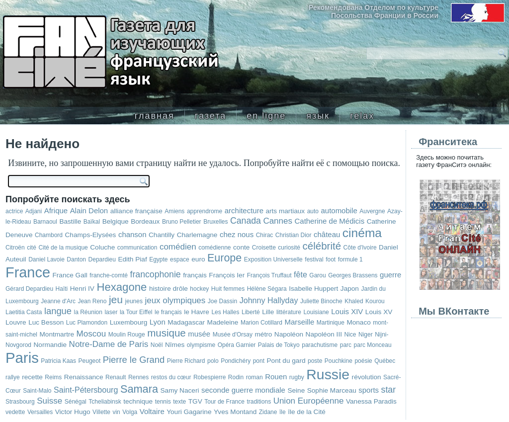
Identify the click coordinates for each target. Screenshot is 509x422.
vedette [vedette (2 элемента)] (15, 412)
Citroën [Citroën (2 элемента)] (15, 247)
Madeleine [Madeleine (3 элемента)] (223, 322)
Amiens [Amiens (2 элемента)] (174, 211)
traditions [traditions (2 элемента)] (259, 401)
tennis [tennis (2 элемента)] (163, 401)
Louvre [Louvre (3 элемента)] (15, 322)
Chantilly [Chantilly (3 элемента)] (161, 235)
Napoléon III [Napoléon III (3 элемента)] (324, 334)
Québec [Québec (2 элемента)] (384, 360)
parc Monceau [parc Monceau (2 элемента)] (373, 344)
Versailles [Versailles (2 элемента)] (40, 412)
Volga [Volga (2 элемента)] (129, 412)
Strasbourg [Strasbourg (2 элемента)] (20, 401)
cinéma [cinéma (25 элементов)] (362, 233)
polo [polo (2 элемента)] (213, 360)
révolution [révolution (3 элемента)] (366, 377)
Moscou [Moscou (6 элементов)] (91, 333)
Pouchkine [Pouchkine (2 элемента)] (338, 360)
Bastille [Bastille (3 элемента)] (70, 221)
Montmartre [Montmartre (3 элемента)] (57, 334)
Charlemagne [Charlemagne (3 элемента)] (197, 235)
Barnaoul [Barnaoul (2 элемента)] (45, 221)
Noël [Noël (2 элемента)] (157, 344)
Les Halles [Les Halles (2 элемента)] (225, 312)
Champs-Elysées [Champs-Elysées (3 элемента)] (90, 235)
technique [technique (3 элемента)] (138, 401)
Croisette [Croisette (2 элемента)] (264, 247)
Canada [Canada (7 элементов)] (245, 221)
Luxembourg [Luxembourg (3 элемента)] (129, 322)
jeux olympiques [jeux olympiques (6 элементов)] (175, 300)
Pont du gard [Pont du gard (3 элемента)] (286, 360)
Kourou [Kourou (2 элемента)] (375, 301)
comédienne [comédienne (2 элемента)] (214, 247)
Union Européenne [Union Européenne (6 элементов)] (308, 401)
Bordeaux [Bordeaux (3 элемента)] (145, 221)
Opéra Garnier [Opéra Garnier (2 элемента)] (237, 344)
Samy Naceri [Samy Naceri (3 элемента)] (180, 390)
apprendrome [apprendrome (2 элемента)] (204, 211)
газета (211, 116)
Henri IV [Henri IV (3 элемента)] (82, 288)
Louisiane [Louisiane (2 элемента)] (316, 312)
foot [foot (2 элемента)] (331, 259)
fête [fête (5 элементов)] (300, 274)
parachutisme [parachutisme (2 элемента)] (320, 344)
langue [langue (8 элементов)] (58, 311)
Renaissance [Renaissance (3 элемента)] (83, 377)
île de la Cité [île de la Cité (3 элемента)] (307, 412)
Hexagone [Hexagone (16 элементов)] (121, 287)
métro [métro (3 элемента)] (263, 334)
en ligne (266, 116)
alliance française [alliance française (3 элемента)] (136, 211)
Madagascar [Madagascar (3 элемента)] (186, 322)
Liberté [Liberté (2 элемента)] (251, 312)
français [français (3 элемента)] (195, 275)
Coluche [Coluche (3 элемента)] (102, 247)
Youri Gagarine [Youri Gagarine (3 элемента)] (189, 412)
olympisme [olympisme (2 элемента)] (201, 344)
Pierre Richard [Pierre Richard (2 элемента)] (186, 360)
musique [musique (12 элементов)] (166, 332)
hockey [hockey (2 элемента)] (199, 288)
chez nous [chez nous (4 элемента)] (237, 234)
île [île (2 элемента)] (282, 412)
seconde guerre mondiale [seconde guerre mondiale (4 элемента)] (243, 390)
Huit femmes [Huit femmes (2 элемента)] (228, 288)
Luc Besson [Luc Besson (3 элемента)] (46, 322)
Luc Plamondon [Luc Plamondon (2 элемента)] (86, 322)
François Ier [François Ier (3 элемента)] (227, 275)
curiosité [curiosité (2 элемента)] (289, 247)
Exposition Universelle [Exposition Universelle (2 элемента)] (273, 259)
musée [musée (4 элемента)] (199, 334)
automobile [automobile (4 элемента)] (339, 210)
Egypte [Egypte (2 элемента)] (158, 259)
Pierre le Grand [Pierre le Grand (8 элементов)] (134, 359)
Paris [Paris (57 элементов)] (22, 357)
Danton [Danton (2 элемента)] (76, 259)
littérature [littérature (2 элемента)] (288, 312)
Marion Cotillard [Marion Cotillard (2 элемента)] (261, 322)
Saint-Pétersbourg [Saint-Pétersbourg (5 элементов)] (86, 389)
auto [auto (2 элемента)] (313, 211)
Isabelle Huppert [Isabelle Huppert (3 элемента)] (313, 288)
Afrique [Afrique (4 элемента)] (56, 210)
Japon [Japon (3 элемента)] (349, 288)
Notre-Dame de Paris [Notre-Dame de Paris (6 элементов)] (109, 344)
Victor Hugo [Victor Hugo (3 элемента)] (72, 412)
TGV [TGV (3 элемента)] (195, 401)
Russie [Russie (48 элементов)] (327, 374)
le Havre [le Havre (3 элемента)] (196, 312)
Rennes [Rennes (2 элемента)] (138, 377)
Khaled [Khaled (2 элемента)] (353, 301)
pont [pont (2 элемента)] (258, 360)
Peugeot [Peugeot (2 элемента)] (90, 360)
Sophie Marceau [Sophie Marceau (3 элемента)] (331, 390)
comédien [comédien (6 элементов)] (178, 247)
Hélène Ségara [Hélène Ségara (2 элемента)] (267, 288)
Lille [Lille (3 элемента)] (268, 312)
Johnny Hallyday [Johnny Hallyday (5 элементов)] (269, 300)
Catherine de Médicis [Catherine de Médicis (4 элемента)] (330, 221)
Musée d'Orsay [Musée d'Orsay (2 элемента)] (233, 334)
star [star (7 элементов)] (388, 390)
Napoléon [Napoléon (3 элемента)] (288, 334)
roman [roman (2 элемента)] (254, 377)
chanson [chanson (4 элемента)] (132, 234)
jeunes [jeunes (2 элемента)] (134, 301)
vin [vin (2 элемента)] (116, 412)
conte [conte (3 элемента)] (241, 247)
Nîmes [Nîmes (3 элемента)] (174, 344)
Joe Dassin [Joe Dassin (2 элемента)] (222, 301)
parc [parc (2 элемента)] (345, 344)
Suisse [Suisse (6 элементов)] (49, 401)
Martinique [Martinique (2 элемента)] (330, 322)
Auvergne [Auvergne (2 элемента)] (372, 211)
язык (318, 116)
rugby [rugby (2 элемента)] (296, 377)
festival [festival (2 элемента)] (314, 259)
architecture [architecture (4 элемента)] (244, 210)
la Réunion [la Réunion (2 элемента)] (88, 312)
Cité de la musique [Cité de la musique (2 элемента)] (62, 247)
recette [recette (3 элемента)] (32, 377)
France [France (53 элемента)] (27, 272)
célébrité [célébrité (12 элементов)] (322, 246)
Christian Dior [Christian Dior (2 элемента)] (293, 235)
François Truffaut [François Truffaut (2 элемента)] (269, 275)
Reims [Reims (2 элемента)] (53, 377)
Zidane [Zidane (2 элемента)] (268, 412)
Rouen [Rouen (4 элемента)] (276, 376)
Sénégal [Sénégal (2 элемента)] (75, 401)
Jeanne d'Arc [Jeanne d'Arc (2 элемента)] (58, 301)
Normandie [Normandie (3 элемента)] (50, 344)
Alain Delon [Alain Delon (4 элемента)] (89, 210)
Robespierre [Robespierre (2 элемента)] (209, 377)
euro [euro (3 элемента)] (198, 259)
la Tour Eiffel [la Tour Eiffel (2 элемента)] (136, 312)
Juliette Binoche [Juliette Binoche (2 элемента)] (321, 301)
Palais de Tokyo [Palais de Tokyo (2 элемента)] (279, 344)
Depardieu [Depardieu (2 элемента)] (102, 259)
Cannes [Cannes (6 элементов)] (277, 221)
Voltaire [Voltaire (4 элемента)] (152, 411)
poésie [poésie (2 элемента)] (363, 360)
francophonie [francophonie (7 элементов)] (155, 274)
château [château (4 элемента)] (327, 234)
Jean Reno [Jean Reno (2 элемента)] (92, 301)
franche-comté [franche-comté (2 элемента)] (108, 275)
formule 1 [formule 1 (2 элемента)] (350, 259)
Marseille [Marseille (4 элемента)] (299, 322)
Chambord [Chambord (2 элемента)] (49, 235)
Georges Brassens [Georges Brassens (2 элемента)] (352, 275)
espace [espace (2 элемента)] (179, 259)
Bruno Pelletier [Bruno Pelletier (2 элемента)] (181, 221)
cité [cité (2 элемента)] (31, 247)
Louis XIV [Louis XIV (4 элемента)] (347, 311)
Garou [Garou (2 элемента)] (317, 275)
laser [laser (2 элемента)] (110, 312)
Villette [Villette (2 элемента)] (101, 412)
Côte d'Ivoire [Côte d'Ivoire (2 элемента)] (360, 247)
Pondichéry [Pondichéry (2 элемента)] (236, 360)
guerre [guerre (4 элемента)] (390, 274)
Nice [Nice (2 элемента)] (350, 334)
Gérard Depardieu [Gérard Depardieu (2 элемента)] (29, 288)
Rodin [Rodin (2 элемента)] (236, 377)
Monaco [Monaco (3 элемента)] (358, 322)
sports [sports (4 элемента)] (368, 390)
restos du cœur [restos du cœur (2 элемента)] (171, 377)
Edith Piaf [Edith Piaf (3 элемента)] (132, 259)
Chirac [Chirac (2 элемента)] (264, 235)
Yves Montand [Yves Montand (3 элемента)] (235, 412)
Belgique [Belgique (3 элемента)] (115, 221)
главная (154, 116)
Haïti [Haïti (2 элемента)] (62, 288)
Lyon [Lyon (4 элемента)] (158, 322)
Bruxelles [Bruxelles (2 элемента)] (215, 221)
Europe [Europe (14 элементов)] (224, 258)
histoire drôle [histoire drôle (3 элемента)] (168, 288)
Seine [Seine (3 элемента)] (296, 390)
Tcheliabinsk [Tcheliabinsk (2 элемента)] (104, 401)
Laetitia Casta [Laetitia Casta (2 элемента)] (23, 312)
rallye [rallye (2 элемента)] (12, 377)
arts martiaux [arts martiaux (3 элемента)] (285, 211)
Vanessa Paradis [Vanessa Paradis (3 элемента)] (371, 401)
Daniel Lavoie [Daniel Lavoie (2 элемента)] (46, 259)
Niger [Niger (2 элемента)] (365, 334)
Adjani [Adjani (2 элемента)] (33, 211)
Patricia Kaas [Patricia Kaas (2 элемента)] (58, 360)
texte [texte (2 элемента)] (179, 401)
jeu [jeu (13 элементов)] (116, 299)
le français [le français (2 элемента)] (168, 312)
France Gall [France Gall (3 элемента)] (69, 275)
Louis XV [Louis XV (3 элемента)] (378, 312)
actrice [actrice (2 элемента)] (14, 211)
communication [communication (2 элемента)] (137, 247)
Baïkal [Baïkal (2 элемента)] (92, 221)
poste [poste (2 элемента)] (315, 360)
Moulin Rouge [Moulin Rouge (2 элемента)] (126, 334)
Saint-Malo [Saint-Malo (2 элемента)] (37, 390)
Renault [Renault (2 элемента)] (115, 377)
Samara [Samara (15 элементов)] (139, 389)
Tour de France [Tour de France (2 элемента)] (224, 401)
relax (362, 116)
